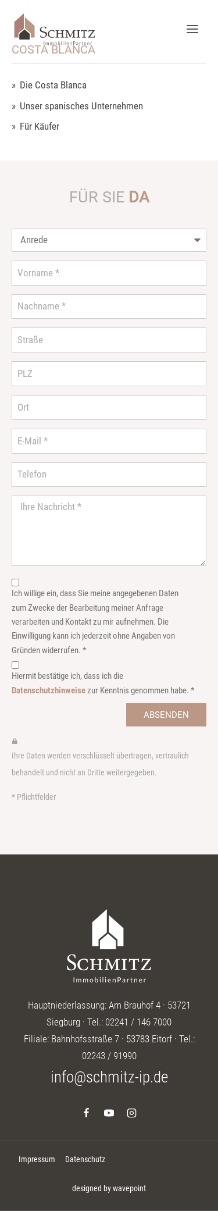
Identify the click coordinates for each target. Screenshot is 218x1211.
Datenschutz (85, 1159)
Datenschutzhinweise (48, 690)
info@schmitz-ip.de (109, 1077)
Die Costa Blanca (53, 85)
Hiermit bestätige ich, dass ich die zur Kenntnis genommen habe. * (103, 683)
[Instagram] (132, 1113)
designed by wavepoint (109, 1188)
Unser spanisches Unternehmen (81, 106)
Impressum (37, 1159)
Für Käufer (39, 126)
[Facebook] (86, 1113)
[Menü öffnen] (192, 29)
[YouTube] (109, 1113)
